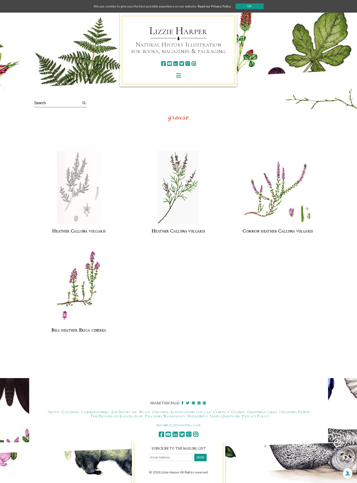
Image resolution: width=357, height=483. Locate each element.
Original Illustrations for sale (181, 412)
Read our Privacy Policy (216, 6)
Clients (238, 412)
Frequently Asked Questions (213, 416)
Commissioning (95, 412)
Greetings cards (262, 412)
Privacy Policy (255, 416)
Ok (251, 6)
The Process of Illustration (116, 416)
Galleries (70, 412)
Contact (221, 412)
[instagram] (193, 64)
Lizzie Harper (178, 31)
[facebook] (163, 64)
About (53, 412)
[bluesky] (181, 64)
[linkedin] (175, 64)
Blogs (144, 412)
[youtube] (169, 64)
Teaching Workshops (165, 416)
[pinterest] (187, 64)
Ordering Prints (294, 412)
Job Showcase (124, 412)
